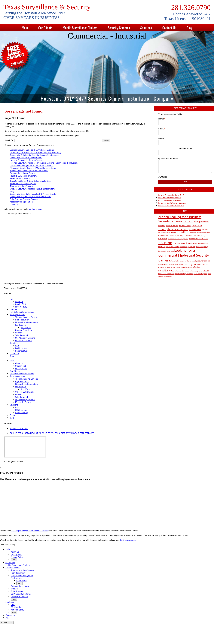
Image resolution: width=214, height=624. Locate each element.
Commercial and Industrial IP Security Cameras (30, 196)
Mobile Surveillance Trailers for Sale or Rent (29, 170)
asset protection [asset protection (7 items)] (201, 221)
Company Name (185, 148)
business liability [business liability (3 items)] (185, 225)
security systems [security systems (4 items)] (187, 267)
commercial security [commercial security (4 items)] (175, 235)
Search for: (9, 140)
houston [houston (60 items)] (165, 242)
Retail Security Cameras (20, 178)
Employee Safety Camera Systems (172, 203)
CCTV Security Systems (25, 338)
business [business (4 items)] (161, 225)
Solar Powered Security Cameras (24, 199)
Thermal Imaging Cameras (21, 186)
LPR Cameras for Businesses (169, 197)
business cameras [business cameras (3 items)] (172, 225)
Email (161, 128)
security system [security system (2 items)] (175, 267)
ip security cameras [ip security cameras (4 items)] (195, 246)
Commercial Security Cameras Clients (26, 157)
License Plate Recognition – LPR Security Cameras (31, 165)
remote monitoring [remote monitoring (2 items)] (185, 261)
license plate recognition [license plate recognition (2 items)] (166, 251)
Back (14, 560)
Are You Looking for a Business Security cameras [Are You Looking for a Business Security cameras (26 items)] (179, 219)
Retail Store (26, 327)
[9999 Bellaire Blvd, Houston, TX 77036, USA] (25, 447)
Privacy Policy (21, 306)
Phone (161, 138)
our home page (35, 209)
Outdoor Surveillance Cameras (23, 173)
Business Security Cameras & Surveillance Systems (32, 150)
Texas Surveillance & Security (47, 7)
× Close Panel (6, 623)
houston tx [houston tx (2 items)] (161, 247)
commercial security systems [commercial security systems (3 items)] (178, 239)
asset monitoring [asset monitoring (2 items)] (188, 222)
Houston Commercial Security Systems (26, 160)
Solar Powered (21, 335)
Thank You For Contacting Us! (23, 183)
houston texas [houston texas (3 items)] (203, 243)
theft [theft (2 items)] (209, 274)
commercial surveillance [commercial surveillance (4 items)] (198, 238)
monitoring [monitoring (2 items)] (175, 261)
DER (17, 345)
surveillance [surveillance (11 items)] (165, 270)
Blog (189, 27)
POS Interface (21, 348)
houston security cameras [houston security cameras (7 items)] (185, 243)
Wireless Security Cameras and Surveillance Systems (32, 188)
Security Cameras (119, 27)
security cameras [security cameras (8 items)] (193, 264)
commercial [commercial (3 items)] (162, 235)
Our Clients (45, 27)
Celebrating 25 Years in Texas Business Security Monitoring (35, 152)
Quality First (20, 304)
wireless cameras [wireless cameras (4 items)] (165, 276)
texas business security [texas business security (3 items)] (166, 274)
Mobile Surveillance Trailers (80, 27)
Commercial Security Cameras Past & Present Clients (33, 194)
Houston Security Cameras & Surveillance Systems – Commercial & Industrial (43, 163)
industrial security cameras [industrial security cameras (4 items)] (176, 246)
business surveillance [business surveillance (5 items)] (180, 232)
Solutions (146, 27)
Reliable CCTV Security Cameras (24, 176)
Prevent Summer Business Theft (171, 195)
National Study (21, 351)
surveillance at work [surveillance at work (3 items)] (179, 271)
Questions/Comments (168, 158)
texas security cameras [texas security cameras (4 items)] (184, 273)
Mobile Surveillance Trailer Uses (171, 205)
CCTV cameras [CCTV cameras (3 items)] (205, 232)
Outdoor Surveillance (24, 330)
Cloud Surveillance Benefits (169, 200)
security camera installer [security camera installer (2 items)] (176, 264)
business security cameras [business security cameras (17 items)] (184, 229)
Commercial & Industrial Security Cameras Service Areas (34, 155)
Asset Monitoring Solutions (22, 201)
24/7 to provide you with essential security (29, 530)
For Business (20, 325)
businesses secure (128, 540)
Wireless (19, 332)
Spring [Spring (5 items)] (197, 267)
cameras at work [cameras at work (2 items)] (195, 232)
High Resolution (22, 319)
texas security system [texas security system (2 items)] (200, 274)
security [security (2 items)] (194, 261)
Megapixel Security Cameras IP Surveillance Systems (33, 168)
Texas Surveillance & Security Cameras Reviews (30, 181)
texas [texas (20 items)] (206, 270)
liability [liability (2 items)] (205, 247)
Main (25, 27)
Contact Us (169, 27)
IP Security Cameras (23, 340)
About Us (19, 301)
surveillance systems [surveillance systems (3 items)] (194, 271)
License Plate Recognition (26, 322)
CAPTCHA (162, 177)
